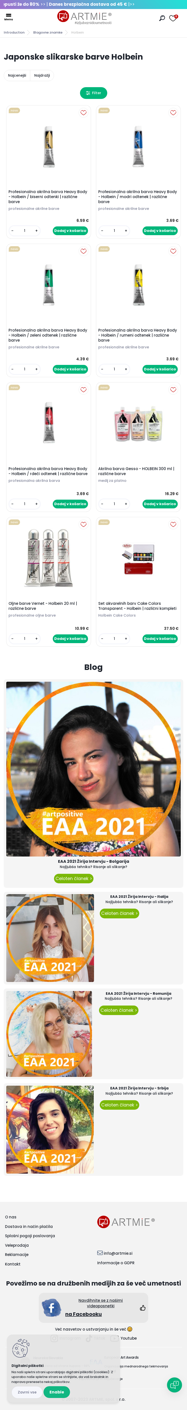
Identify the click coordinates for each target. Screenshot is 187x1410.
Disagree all (27, 1392)
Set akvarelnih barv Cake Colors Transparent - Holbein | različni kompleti (137, 606)
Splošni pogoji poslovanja (30, 1235)
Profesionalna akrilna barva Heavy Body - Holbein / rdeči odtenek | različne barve (48, 471)
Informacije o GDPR (115, 1262)
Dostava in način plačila (29, 1226)
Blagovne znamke (47, 32)
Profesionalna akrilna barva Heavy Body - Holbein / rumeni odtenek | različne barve (137, 335)
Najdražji (42, 75)
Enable (57, 1392)
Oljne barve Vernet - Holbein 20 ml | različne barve (42, 606)
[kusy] (24, 230)
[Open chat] (174, 1384)
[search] (162, 18)
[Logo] (84, 17)
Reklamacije (16, 1254)
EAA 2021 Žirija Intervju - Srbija (139, 1088)
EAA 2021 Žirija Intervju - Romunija (138, 993)
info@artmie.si (118, 1253)
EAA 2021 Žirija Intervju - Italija (139, 896)
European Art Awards (121, 1357)
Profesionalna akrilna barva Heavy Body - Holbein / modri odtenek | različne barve (137, 196)
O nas (10, 1217)
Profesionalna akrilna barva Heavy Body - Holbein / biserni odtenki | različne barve (47, 196)
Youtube (123, 1338)
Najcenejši (17, 75)
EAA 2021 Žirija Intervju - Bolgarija (93, 861)
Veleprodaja (17, 1245)
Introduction (14, 32)
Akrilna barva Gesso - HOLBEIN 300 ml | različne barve (136, 471)
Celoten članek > (74, 879)
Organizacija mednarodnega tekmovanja (136, 1366)
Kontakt (12, 1264)
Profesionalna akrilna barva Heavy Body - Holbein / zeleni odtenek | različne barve (47, 335)
